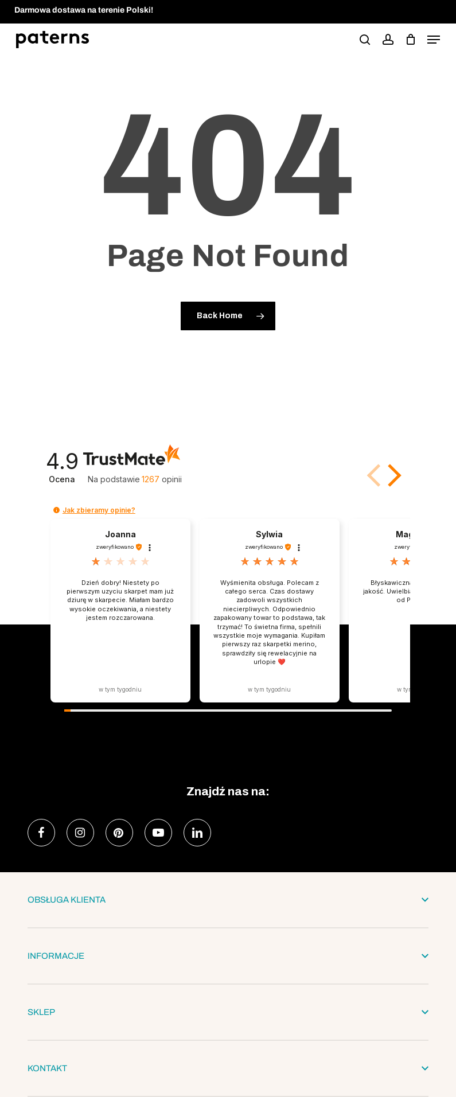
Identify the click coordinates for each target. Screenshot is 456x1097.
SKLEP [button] (228, 1012)
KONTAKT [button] (228, 1068)
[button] (433, 39)
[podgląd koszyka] (410, 39)
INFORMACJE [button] (228, 956)
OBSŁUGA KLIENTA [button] (228, 899)
